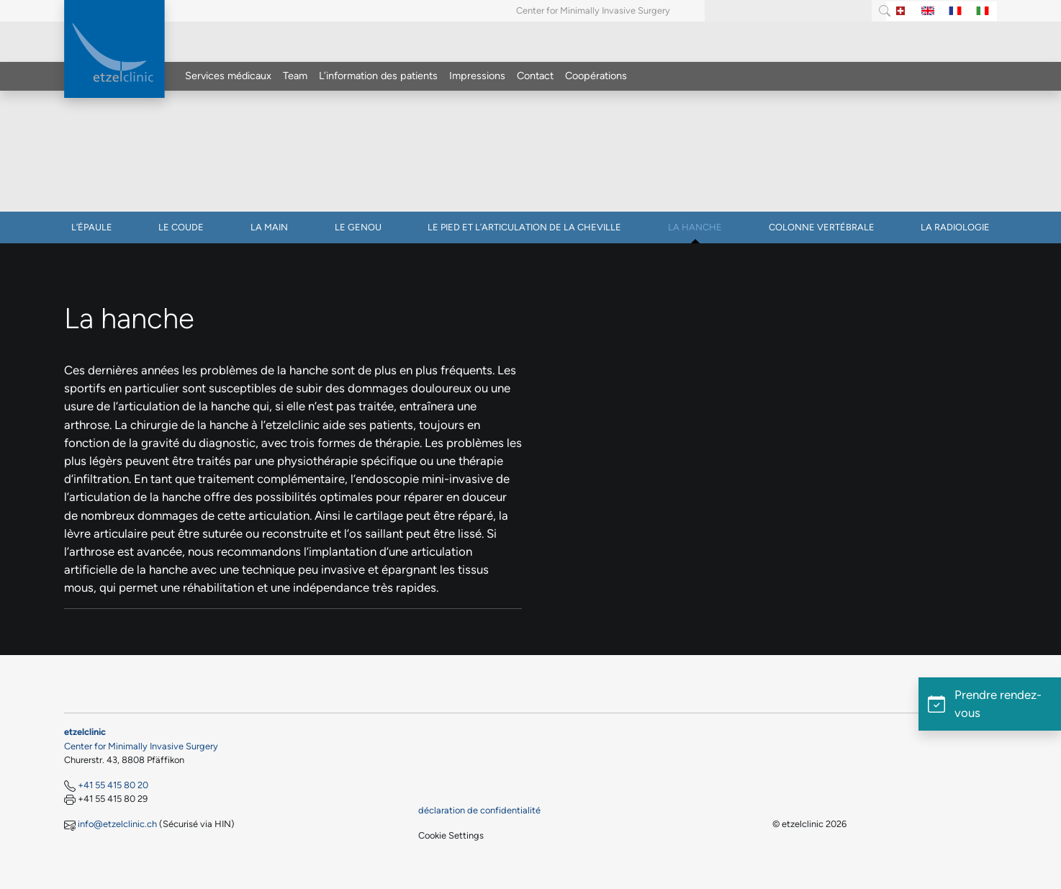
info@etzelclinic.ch (117, 823)
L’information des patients (378, 75)
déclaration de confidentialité (479, 810)
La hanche (695, 227)
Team (295, 75)
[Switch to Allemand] (900, 11)
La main (269, 227)
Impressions (477, 75)
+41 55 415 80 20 (113, 785)
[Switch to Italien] (982, 11)
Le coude (181, 227)
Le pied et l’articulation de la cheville (524, 227)
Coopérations (596, 75)
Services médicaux (228, 75)
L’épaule (91, 227)
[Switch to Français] (955, 11)
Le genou (358, 227)
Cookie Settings (451, 835)
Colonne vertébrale (822, 227)
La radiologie (955, 227)
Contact (535, 75)
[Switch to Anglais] (928, 11)
